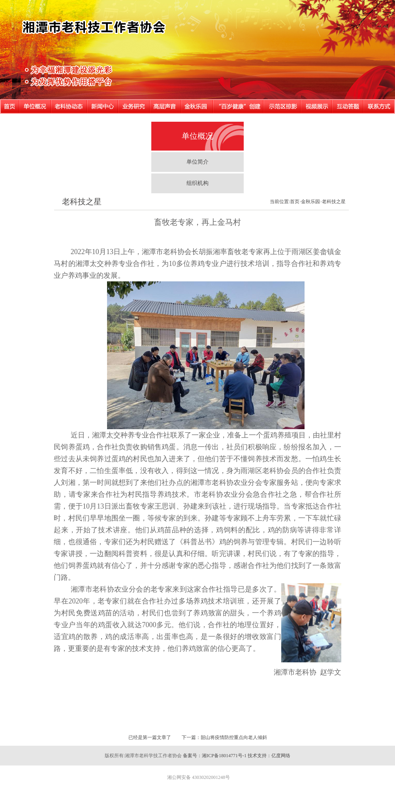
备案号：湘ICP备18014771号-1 (214, 755)
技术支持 (257, 755)
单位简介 (197, 162)
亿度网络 (280, 755)
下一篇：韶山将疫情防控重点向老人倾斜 (224, 737)
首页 (294, 201)
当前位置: (280, 201)
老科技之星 (82, 201)
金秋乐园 (310, 201)
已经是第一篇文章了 (149, 737)
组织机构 (197, 183)
